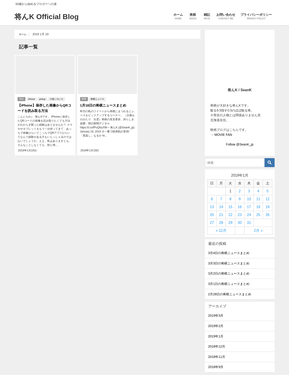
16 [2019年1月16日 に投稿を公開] (240, 207)
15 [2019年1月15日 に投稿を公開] (231, 207)
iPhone (32, 98)
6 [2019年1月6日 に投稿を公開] (212, 199)
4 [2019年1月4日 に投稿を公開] (258, 191)
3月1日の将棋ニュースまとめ (228, 284)
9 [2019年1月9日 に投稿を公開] (240, 199)
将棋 (84, 98)
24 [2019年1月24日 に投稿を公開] (249, 215)
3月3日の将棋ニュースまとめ (228, 263)
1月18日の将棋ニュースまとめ (104, 105)
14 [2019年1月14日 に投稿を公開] (221, 207)
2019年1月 (215, 336)
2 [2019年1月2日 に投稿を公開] (240, 191)
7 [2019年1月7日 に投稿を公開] (221, 199)
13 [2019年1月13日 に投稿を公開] (212, 207)
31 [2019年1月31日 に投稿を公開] (249, 223)
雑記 (21, 98)
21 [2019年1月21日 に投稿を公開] (221, 215)
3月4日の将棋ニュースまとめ (228, 253)
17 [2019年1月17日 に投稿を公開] (249, 207)
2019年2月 (215, 326)
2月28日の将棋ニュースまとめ (229, 294)
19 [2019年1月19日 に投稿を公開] (268, 207)
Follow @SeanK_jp (239, 144)
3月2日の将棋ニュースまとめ (228, 273)
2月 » (258, 230)
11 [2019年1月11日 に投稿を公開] (258, 199)
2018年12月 (216, 346)
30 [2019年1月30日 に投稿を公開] (240, 223)
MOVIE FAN (223, 134)
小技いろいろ (57, 98)
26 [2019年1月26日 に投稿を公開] (268, 215)
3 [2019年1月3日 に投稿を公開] (249, 191)
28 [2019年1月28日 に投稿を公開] (221, 223)
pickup (43, 98)
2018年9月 (215, 367)
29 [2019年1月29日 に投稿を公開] (231, 223)
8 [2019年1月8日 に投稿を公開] (230, 199)
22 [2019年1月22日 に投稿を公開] (231, 215)
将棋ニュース (98, 98)
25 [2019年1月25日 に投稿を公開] (258, 215)
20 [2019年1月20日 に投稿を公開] (212, 215)
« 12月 (221, 230)
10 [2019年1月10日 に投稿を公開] (249, 199)
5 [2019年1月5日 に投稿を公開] (268, 191)
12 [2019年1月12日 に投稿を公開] (268, 199)
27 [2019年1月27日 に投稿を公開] (212, 223)
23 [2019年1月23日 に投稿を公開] (240, 215)
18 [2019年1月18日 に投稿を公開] (258, 207)
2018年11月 (216, 357)
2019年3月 (215, 315)
